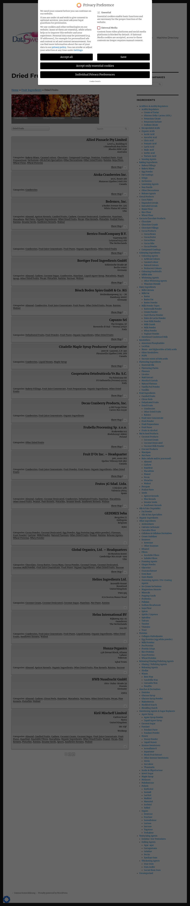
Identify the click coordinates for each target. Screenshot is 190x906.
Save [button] (123, 57)
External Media (108, 27)
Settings (78, 50)
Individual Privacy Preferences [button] (95, 74)
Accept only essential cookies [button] (95, 65)
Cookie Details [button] (95, 81)
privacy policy (59, 47)
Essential (105, 12)
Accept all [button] (66, 57)
